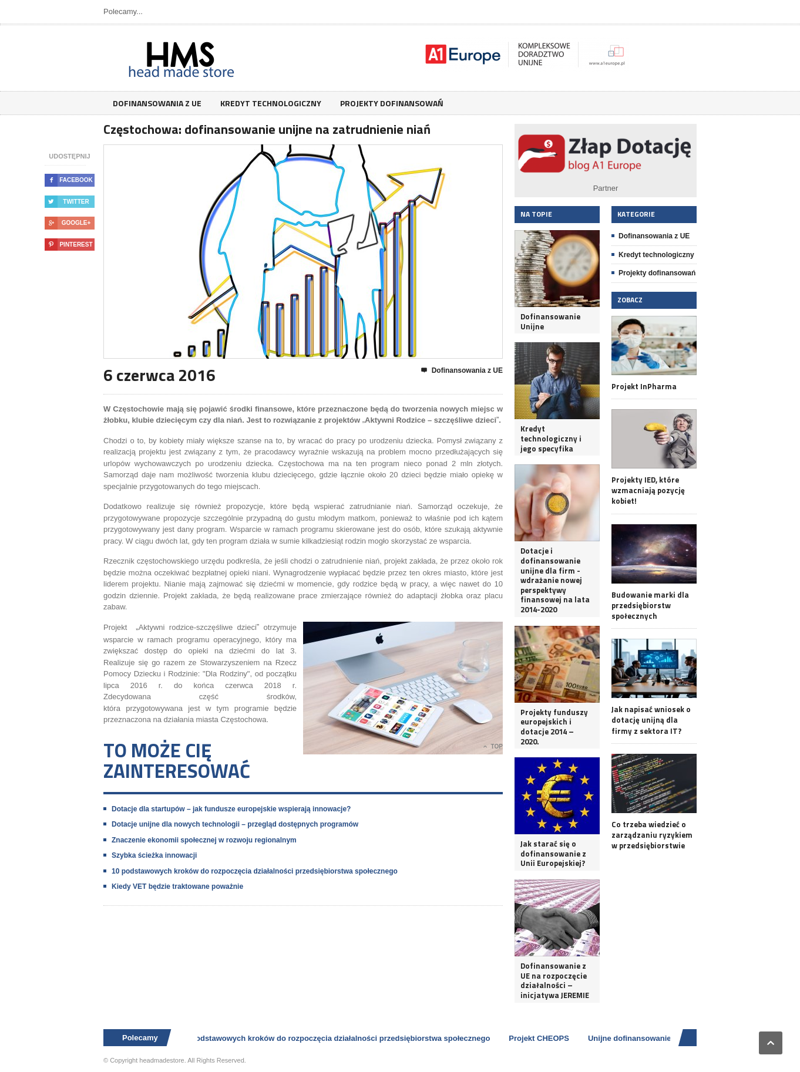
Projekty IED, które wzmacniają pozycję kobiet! (648, 490)
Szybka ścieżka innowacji (154, 855)
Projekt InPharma (644, 386)
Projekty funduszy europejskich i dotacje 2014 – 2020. (554, 727)
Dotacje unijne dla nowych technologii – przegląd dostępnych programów (235, 824)
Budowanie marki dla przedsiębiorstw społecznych (650, 605)
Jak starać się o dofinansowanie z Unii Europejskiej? (553, 853)
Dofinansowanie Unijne (550, 321)
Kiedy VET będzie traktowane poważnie (177, 886)
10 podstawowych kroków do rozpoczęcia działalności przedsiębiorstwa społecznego (255, 871)
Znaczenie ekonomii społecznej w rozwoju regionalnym (204, 840)
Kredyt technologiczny (270, 103)
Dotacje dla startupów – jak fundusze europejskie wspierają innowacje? (231, 809)
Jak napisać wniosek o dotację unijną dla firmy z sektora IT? (651, 720)
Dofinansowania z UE (157, 103)
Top (493, 747)
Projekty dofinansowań (391, 103)
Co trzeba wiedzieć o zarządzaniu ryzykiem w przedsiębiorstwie (652, 835)
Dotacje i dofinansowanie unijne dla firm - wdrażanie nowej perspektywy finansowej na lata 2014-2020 (555, 580)
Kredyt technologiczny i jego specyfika (550, 438)
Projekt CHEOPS (543, 1038)
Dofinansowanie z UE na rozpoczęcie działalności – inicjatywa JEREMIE (554, 980)
